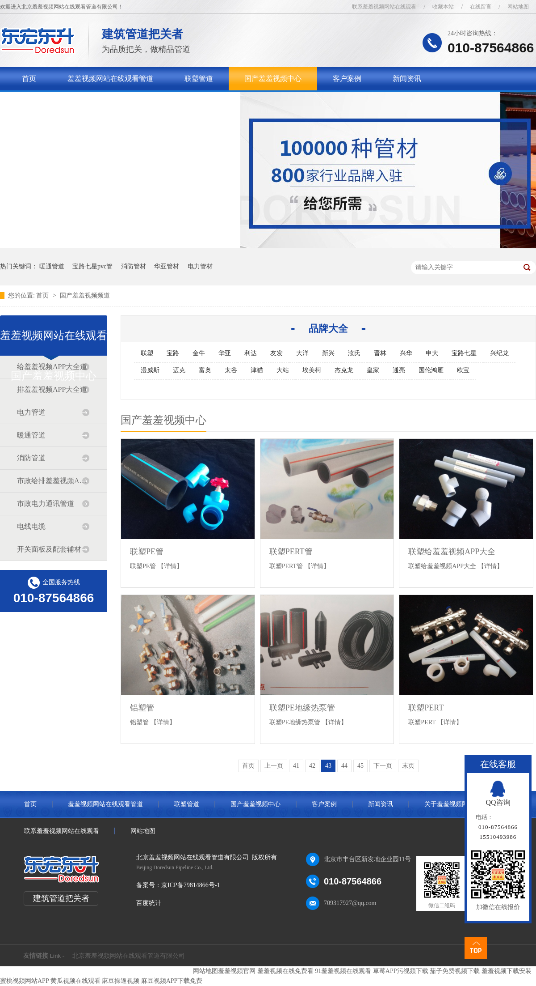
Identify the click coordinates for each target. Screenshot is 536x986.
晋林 (380, 353)
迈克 (179, 370)
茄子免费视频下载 (455, 971)
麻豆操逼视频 (120, 981)
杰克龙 (344, 370)
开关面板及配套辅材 (49, 549)
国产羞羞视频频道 (85, 295)
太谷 (231, 370)
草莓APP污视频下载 (400, 971)
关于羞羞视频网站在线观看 (65, 102)
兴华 (406, 353)
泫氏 (354, 353)
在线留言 (480, 7)
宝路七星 (464, 353)
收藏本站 (443, 7)
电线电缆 (31, 526)
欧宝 (463, 370)
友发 (276, 353)
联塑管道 (198, 78)
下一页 (382, 765)
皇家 (373, 370)
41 (296, 765)
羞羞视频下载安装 (507, 971)
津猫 (257, 370)
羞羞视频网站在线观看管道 (110, 78)
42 (312, 765)
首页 (29, 78)
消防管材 (133, 266)
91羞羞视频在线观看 (343, 971)
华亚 (224, 353)
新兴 (328, 353)
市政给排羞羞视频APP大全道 (53, 480)
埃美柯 (311, 370)
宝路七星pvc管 (92, 266)
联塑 (147, 353)
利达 (250, 353)
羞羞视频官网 (236, 971)
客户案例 (347, 78)
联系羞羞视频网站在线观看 (384, 7)
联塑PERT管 (291, 551)
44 (344, 765)
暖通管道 (51, 266)
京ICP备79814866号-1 (190, 885)
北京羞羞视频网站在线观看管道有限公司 (128, 955)
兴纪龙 (499, 353)
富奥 (205, 370)
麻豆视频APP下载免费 (172, 981)
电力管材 (200, 266)
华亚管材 (166, 266)
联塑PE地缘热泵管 (302, 707)
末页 (408, 765)
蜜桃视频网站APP (24, 981)
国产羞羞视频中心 (273, 78)
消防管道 (31, 458)
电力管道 (31, 412)
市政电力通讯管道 (45, 503)
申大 (432, 353)
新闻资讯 (407, 78)
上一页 (273, 765)
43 (328, 765)
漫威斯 (150, 370)
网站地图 (518, 7)
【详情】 (170, 566)
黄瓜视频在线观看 (75, 981)
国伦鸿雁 (431, 370)
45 (360, 765)
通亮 (399, 370)
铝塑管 (142, 707)
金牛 (199, 353)
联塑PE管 (146, 551)
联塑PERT (426, 707)
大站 (282, 370)
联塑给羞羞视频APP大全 (451, 551)
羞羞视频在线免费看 (285, 971)
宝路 (173, 353)
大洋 (302, 353)
